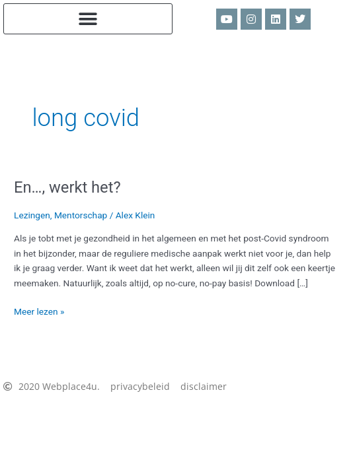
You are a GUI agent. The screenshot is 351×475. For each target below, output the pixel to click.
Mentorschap (80, 215)
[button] (88, 18)
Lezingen (32, 215)
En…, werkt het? (67, 187)
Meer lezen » (39, 310)
